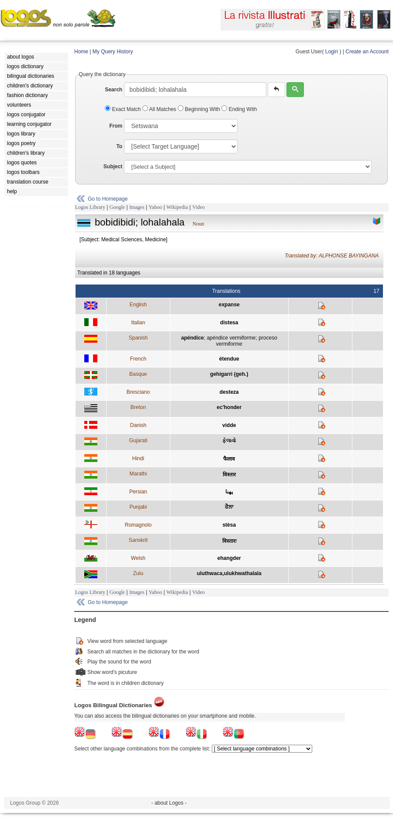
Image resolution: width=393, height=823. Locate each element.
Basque (138, 374)
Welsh (138, 558)
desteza (229, 392)
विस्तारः (229, 541)
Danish (138, 425)
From (115, 126)
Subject (112, 166)
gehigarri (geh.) (229, 374)
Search (113, 90)
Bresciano (138, 392)
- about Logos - (169, 803)
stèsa (229, 525)
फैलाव (229, 459)
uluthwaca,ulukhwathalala (229, 573)
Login (331, 52)
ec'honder (229, 407)
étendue (229, 359)
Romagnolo (138, 525)
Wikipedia (177, 207)
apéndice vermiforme (231, 338)
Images (137, 207)
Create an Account (367, 52)
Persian (138, 492)
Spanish (138, 338)
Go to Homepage (108, 199)
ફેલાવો (229, 441)
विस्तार (229, 475)
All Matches (160, 109)
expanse (229, 305)
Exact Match (123, 109)
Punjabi (138, 507)
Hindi (138, 458)
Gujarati (138, 441)
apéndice (192, 338)
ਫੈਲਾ (229, 507)
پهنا (229, 492)
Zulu (138, 573)
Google (117, 207)
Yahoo (155, 207)
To (119, 146)
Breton (138, 407)
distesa (229, 322)
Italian (138, 322)
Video (198, 207)
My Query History (113, 52)
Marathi (138, 474)
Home (81, 52)
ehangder (229, 558)
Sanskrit (138, 540)
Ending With (239, 109)
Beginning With (199, 109)
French (138, 359)
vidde (229, 425)
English (138, 305)
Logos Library (90, 207)
